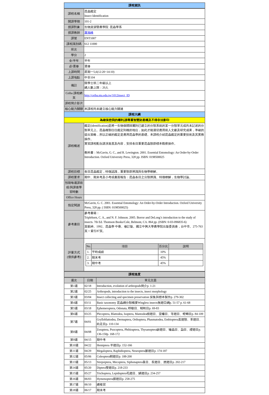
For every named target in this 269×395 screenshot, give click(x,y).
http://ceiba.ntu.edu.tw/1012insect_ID (107, 95)
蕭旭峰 (88, 32)
